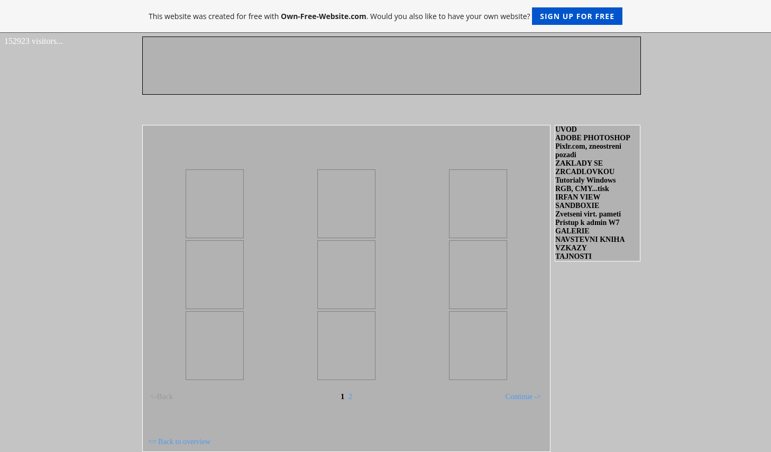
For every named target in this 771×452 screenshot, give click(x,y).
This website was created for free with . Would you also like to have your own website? (385, 16)
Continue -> (523, 397)
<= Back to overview (179, 442)
